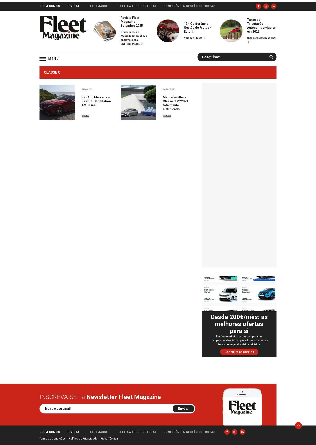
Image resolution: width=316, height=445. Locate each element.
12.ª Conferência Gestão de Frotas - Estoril (197, 27)
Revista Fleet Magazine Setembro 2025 (132, 21)
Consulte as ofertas (239, 352)
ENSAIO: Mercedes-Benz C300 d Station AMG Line (96, 101)
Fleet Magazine (63, 28)
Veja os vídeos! (194, 38)
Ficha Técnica (109, 438)
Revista (73, 6)
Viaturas (167, 115)
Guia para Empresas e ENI (261, 40)
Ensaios (85, 115)
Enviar (183, 408)
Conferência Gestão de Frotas (189, 6)
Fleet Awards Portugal (137, 6)
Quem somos (50, 6)
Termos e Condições (53, 438)
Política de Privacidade (83, 438)
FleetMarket (99, 6)
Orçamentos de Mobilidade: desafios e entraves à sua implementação (134, 38)
